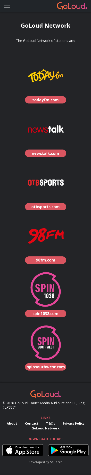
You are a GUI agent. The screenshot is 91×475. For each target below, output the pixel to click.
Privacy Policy (73, 423)
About (12, 423)
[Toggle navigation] (7, 6)
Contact (31, 423)
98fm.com (45, 260)
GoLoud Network (45, 428)
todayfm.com (45, 100)
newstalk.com (45, 153)
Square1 (56, 462)
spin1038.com (45, 313)
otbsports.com (45, 206)
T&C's (50, 423)
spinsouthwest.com (46, 367)
